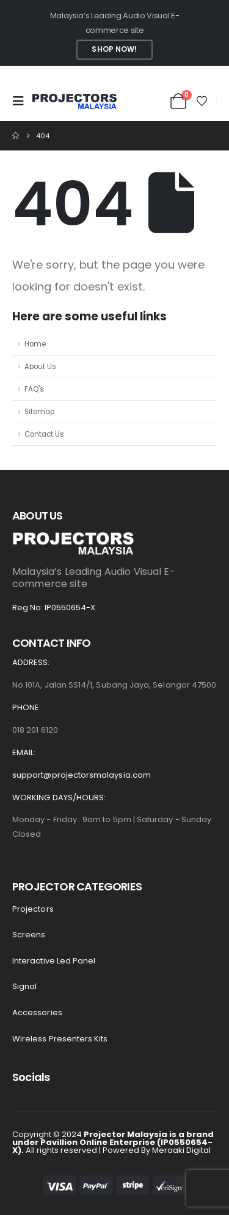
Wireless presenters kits (60, 1038)
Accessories (37, 1012)
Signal (24, 986)
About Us (40, 367)
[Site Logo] (74, 101)
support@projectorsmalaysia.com (81, 775)
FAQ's (34, 389)
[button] (22, 101)
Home (35, 344)
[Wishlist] (202, 101)
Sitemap (39, 412)
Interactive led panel (53, 961)
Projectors (33, 909)
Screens (28, 934)
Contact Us (44, 434)
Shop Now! (114, 49)
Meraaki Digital (181, 1150)
